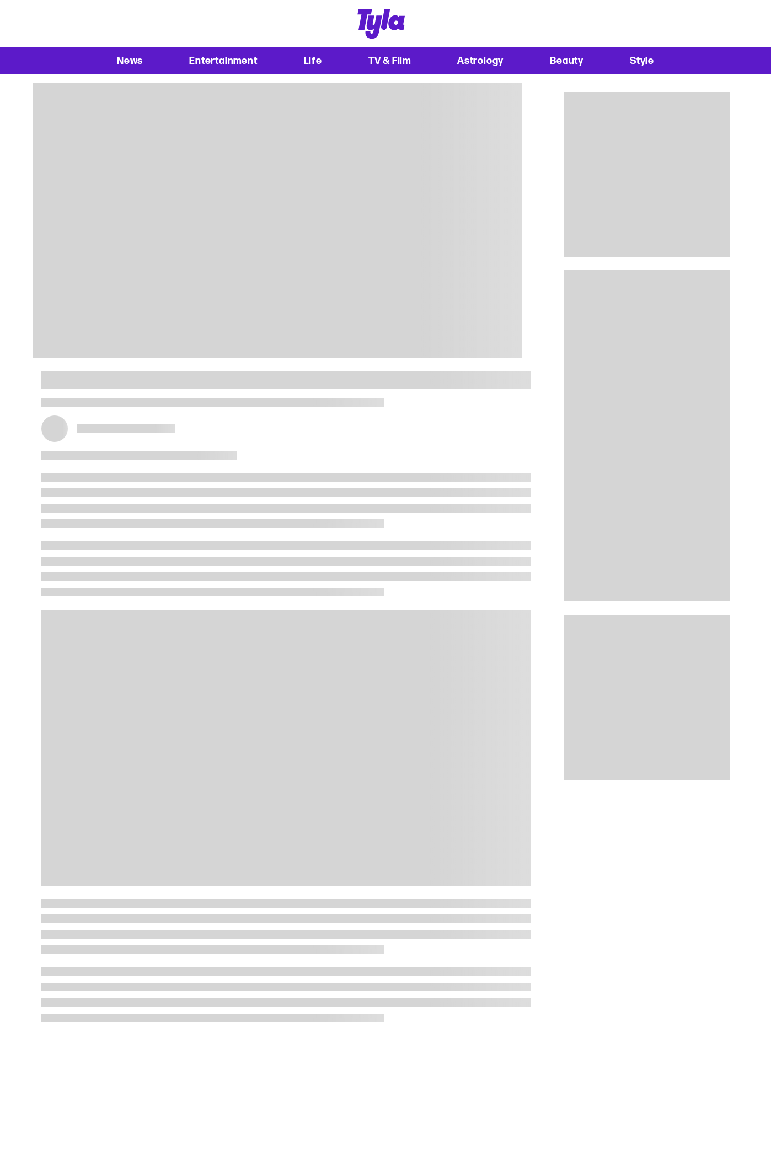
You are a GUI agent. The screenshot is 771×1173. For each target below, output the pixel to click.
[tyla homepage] (381, 23)
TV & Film (389, 60)
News (130, 60)
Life (313, 60)
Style (642, 60)
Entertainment (223, 60)
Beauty (566, 60)
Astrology (480, 60)
